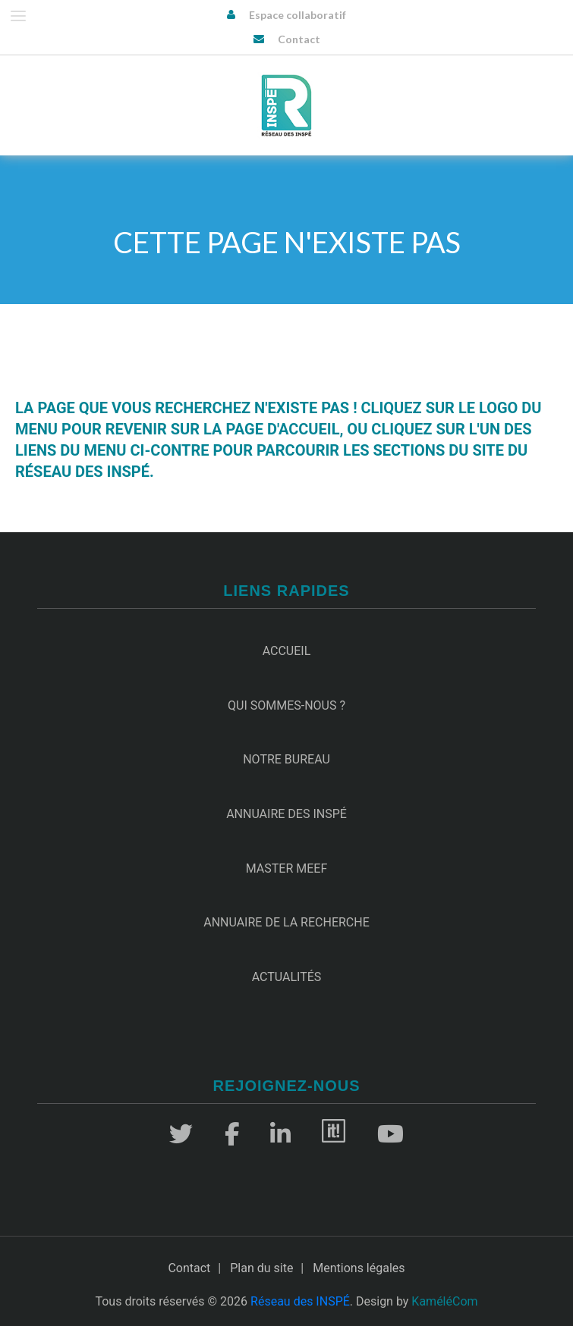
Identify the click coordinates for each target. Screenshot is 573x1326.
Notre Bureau (286, 759)
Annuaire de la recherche (286, 922)
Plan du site (261, 1268)
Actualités (287, 977)
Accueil (287, 651)
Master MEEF (287, 868)
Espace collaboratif (297, 14)
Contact (299, 39)
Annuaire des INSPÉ (286, 814)
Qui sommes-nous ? (286, 705)
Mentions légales (359, 1268)
